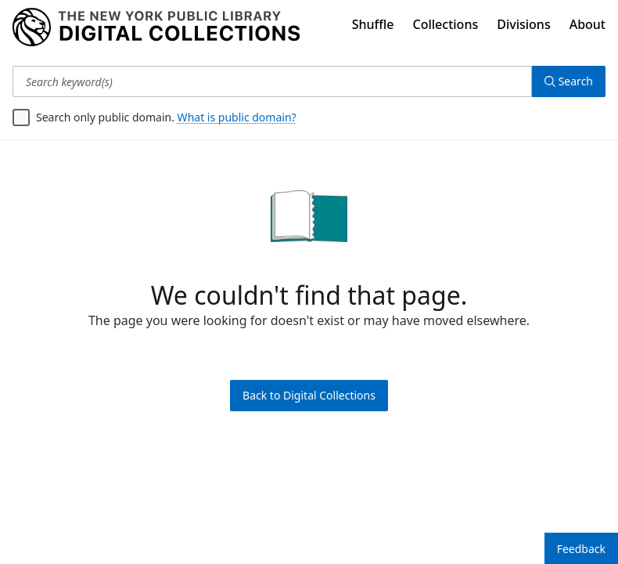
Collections (446, 24)
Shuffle (373, 24)
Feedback (581, 548)
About (587, 24)
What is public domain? (237, 117)
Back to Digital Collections (309, 395)
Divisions (523, 24)
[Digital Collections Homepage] (156, 27)
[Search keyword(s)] (272, 81)
